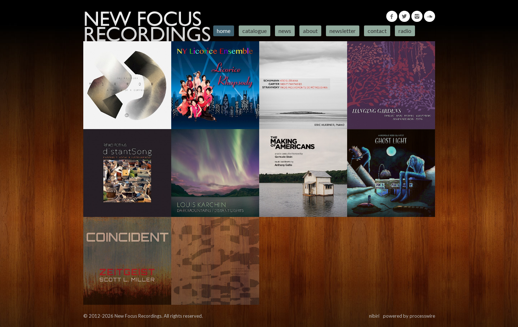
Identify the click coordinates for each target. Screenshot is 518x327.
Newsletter (343, 30)
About (310, 30)
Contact (377, 30)
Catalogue (254, 30)
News (285, 30)
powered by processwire (409, 316)
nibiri (374, 316)
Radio (404, 30)
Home (223, 30)
